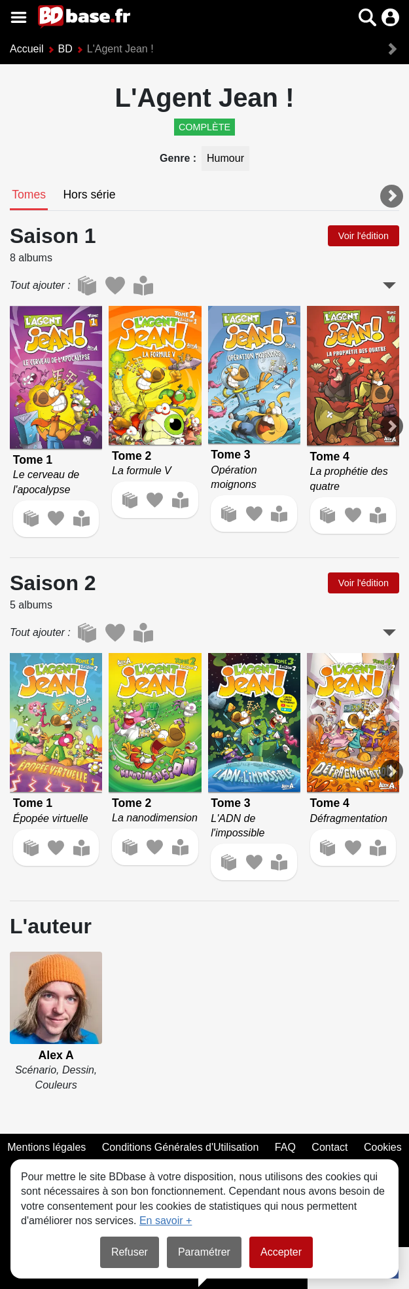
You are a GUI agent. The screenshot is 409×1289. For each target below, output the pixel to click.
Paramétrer (204, 1252)
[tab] (29, 195)
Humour (225, 158)
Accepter (281, 1252)
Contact (329, 1147)
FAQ (285, 1147)
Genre (176, 158)
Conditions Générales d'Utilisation (180, 1147)
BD (65, 48)
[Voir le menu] (18, 17)
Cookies (383, 1147)
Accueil (27, 48)
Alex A (56, 1055)
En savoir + (165, 1220)
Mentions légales (46, 1147)
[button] (367, 17)
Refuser (129, 1252)
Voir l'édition (363, 236)
